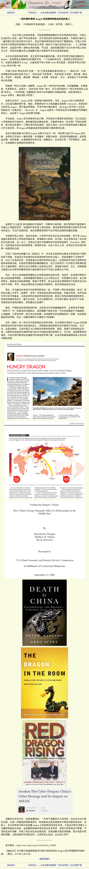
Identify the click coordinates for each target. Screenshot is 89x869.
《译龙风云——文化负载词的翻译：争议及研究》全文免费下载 (54, 13)
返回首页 (11, 13)
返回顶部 (44, 859)
